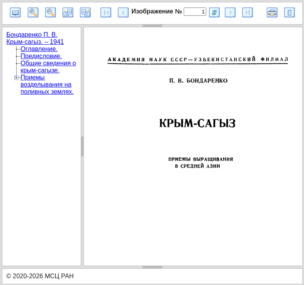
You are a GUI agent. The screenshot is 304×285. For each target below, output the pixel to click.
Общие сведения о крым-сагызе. (48, 67)
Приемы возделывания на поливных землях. (47, 84)
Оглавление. (39, 49)
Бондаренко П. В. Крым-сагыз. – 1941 (35, 38)
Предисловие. (41, 56)
